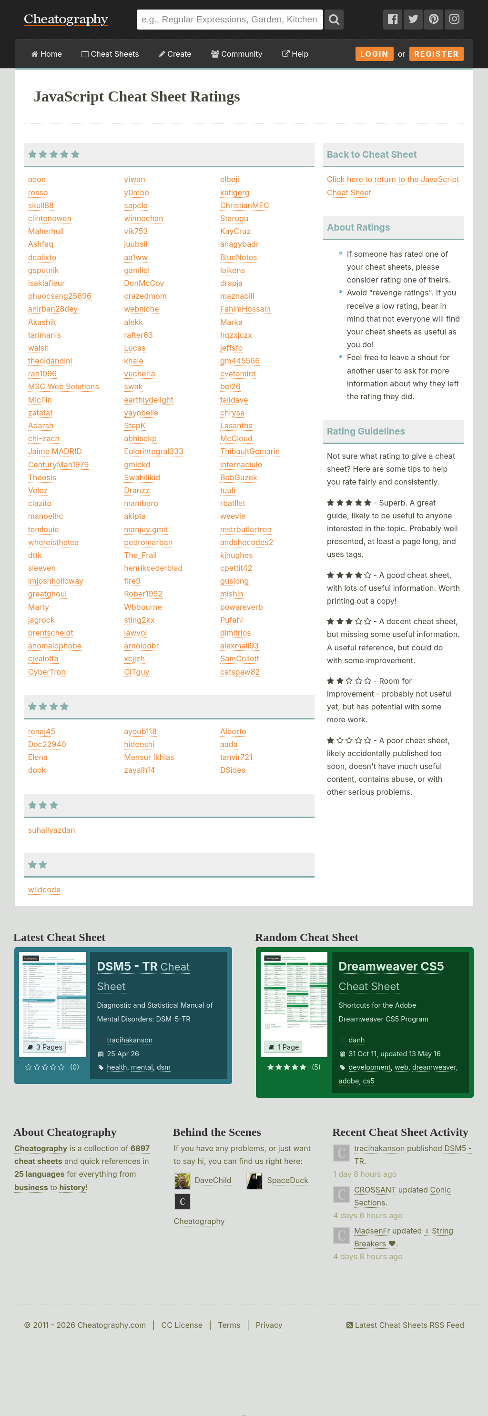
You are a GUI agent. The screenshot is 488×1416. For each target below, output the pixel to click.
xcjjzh (134, 658)
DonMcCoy (144, 283)
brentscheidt (50, 632)
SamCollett (239, 658)
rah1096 (42, 373)
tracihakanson (130, 1040)
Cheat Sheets (110, 54)
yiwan (134, 179)
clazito (39, 503)
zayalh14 (139, 770)
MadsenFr (372, 1230)
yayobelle (141, 412)
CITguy (136, 672)
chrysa (232, 412)
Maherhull (46, 231)
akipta (135, 516)
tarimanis (44, 335)
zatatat (40, 412)
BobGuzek (238, 477)
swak (133, 386)
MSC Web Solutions (63, 386)
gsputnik (43, 270)
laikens (232, 270)
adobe (349, 1081)
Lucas (134, 348)
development (370, 1067)
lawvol (135, 632)
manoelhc (45, 516)
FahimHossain (245, 309)
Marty (38, 607)
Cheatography (40, 1148)
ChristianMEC (244, 205)
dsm (164, 1067)
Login (374, 54)
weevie (232, 516)
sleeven (42, 568)
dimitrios (235, 632)
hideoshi (139, 744)
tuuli (227, 490)
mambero (141, 503)
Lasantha (236, 425)
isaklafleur (46, 283)
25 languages (39, 1174)
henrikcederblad (153, 568)
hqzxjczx (236, 335)
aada (229, 744)
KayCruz (235, 231)
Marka (231, 322)
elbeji (229, 179)
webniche (141, 309)
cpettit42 (236, 568)
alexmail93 (239, 645)
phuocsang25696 (60, 296)
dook (37, 770)
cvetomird (238, 373)
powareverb (241, 607)
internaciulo (241, 464)
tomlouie (43, 529)
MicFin (40, 400)
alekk (133, 322)
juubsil (135, 244)
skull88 (41, 205)
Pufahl (231, 620)
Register (436, 54)
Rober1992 (143, 593)
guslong (234, 581)
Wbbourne (143, 607)
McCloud (236, 438)
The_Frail (140, 555)
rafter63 (138, 335)
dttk (35, 555)
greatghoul (47, 593)
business (31, 1187)
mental (142, 1067)
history (72, 1187)
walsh (38, 348)
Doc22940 (47, 744)
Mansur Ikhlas (149, 757)
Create (175, 54)
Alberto (233, 731)
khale (133, 360)
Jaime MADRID (55, 451)
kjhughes (236, 555)
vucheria (139, 373)
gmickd (137, 464)
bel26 (230, 386)
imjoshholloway (55, 581)
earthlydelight (148, 400)
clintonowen (49, 218)
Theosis (42, 477)
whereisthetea (53, 542)
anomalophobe (54, 645)
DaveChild (213, 1180)
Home (46, 54)
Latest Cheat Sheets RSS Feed (405, 1325)
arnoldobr (141, 645)
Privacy (269, 1325)
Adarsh (41, 425)
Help (295, 54)
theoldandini (50, 360)
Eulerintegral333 (153, 451)
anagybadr (239, 244)
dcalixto (42, 257)
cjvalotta (43, 658)
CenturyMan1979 (58, 464)
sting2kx (139, 620)
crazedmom (145, 296)
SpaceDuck (287, 1180)
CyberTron (47, 672)
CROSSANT (375, 1189)
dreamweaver (434, 1067)
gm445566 (240, 360)
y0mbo (136, 192)
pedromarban (148, 542)
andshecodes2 (247, 542)
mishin (232, 593)
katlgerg (235, 192)
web (401, 1067)
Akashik (42, 322)
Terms (229, 1325)
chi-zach (44, 438)
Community (237, 54)
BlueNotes (238, 257)
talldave (234, 400)
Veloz (38, 490)
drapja (231, 283)
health (117, 1067)
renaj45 (41, 731)
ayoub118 (140, 731)
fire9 (132, 581)
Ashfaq (40, 244)
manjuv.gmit (146, 529)
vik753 (136, 231)
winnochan (143, 218)
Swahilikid (142, 477)
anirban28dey (53, 309)
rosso (38, 192)
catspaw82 (240, 672)
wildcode (44, 889)
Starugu (234, 218)
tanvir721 (236, 757)
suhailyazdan (51, 830)
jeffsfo (231, 348)
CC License (182, 1325)
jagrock (41, 620)
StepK (134, 425)
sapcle (136, 205)
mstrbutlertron (246, 529)
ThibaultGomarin (250, 451)
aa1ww (136, 257)
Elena (38, 757)
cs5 (369, 1081)
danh (357, 1040)
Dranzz (137, 490)
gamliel (137, 270)
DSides (232, 770)
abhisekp (140, 438)
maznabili (237, 296)
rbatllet (232, 503)
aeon (37, 179)
